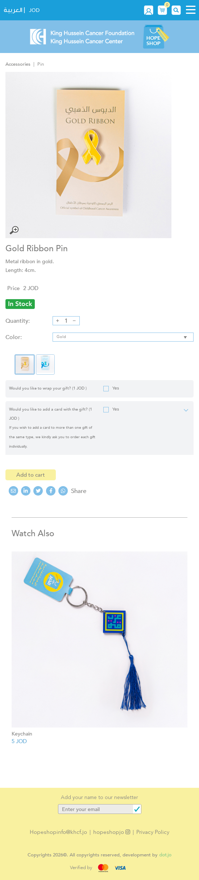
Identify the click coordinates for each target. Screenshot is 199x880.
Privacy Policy (152, 832)
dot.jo (165, 854)
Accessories (17, 64)
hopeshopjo (111, 832)
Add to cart (30, 474)
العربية (13, 10)
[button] (162, 10)
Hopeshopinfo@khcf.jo (58, 832)
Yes (111, 388)
